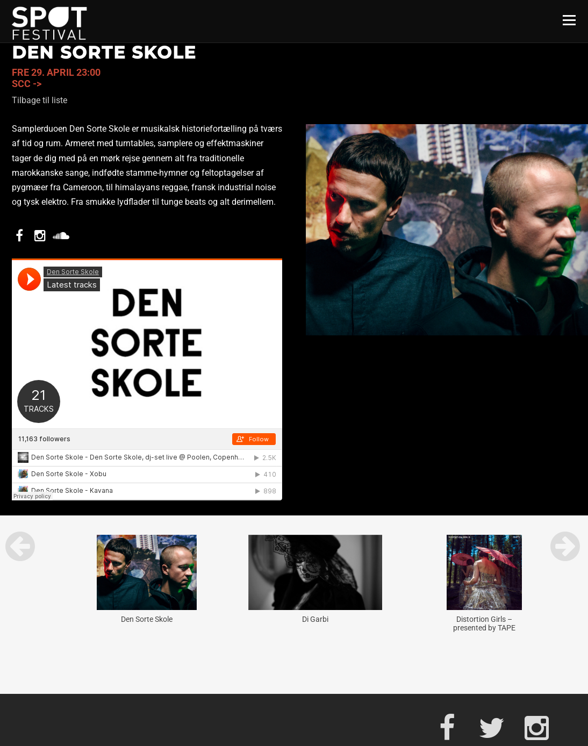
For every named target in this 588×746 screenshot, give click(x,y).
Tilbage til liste (39, 100)
